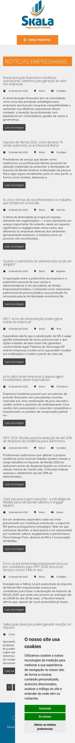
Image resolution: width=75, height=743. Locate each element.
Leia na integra (14, 127)
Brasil (42, 91)
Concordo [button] (45, 708)
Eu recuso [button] (45, 716)
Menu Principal (37, 40)
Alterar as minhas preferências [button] (45, 726)
